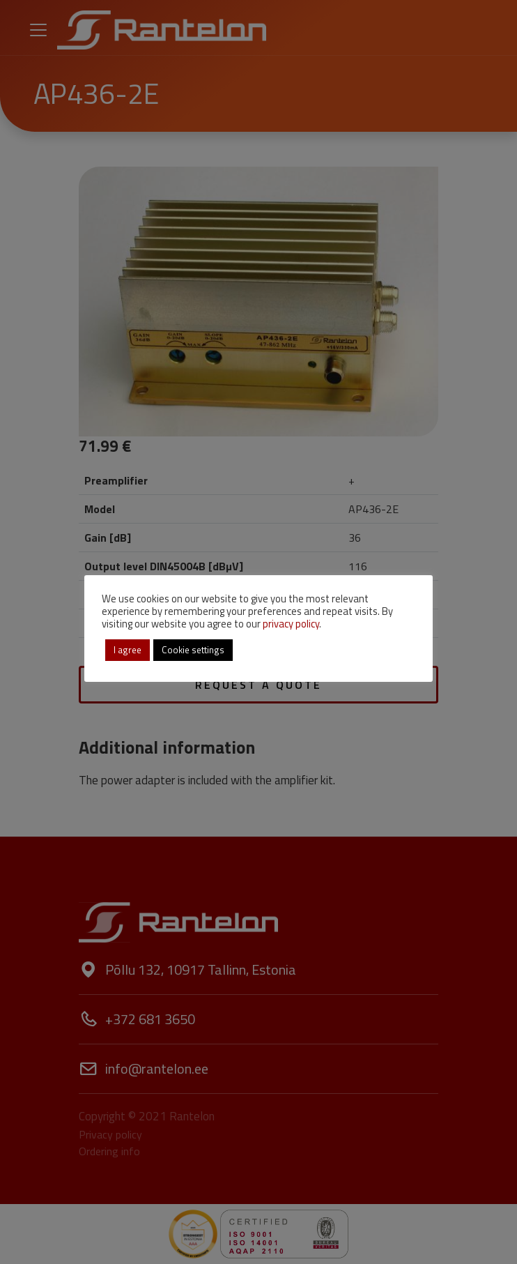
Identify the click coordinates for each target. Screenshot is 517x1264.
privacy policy (291, 624)
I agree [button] (127, 650)
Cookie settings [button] (193, 650)
